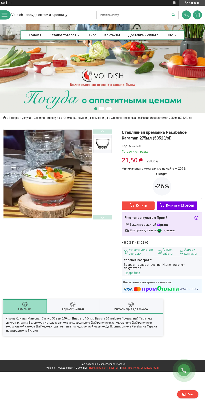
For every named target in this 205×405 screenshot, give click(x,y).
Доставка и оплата (143, 35)
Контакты (112, 35)
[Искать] (173, 15)
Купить (141, 205)
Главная (35, 35)
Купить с (180, 205)
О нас (92, 35)
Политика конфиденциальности (140, 367)
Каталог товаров (63, 35)
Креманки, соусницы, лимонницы (85, 117)
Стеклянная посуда (47, 117)
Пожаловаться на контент (104, 367)
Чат (188, 394)
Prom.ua (120, 364)
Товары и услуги (20, 117)
